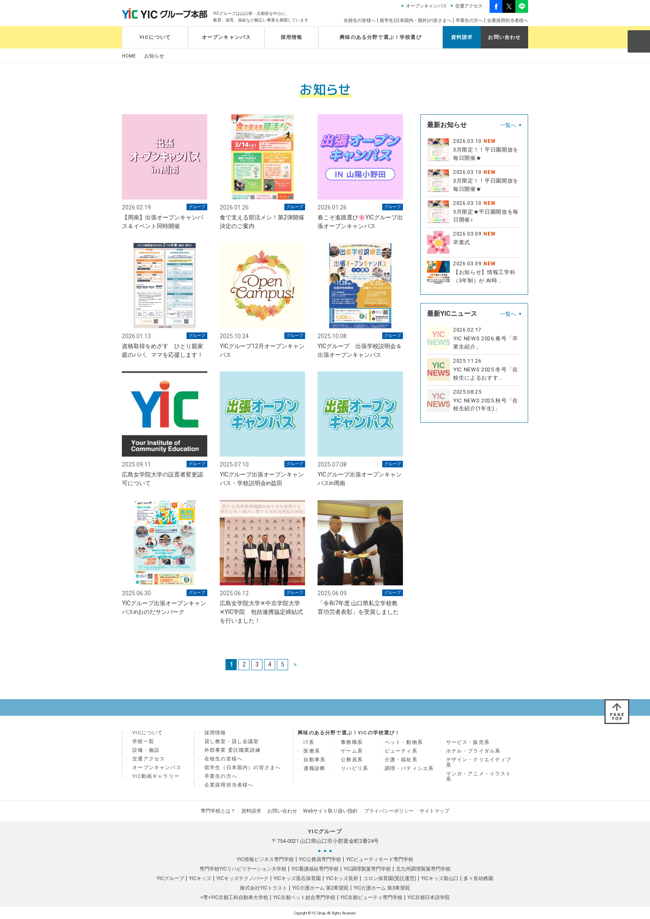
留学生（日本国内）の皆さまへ (242, 768)
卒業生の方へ (469, 20)
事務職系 (352, 743)
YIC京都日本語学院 (428, 897)
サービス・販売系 (468, 743)
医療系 (311, 751)
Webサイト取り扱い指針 (330, 811)
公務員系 (352, 760)
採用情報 (292, 37)
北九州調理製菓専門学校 (423, 868)
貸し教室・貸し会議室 (231, 742)
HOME (129, 56)
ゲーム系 (352, 751)
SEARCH (638, 41)
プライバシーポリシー (387, 811)
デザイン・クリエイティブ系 (479, 762)
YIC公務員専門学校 (320, 859)
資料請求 (462, 37)
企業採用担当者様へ (507, 20)
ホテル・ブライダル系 (473, 751)
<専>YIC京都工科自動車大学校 (234, 897)
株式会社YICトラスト (263, 887)
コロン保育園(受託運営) (389, 878)
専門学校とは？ (220, 811)
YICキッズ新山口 (439, 878)
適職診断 (314, 769)
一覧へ (508, 125)
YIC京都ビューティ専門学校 (371, 897)
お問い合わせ (504, 37)
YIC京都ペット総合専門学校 (304, 897)
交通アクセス (469, 6)
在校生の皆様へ (360, 20)
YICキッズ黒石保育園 (297, 878)
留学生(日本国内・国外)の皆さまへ (415, 20)
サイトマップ (432, 811)
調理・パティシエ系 (409, 769)
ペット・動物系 (404, 743)
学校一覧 (143, 742)
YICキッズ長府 (342, 878)
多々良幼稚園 (478, 878)
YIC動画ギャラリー (155, 776)
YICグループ (170, 878)
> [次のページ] (295, 665)
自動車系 (314, 760)
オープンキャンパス (426, 6)
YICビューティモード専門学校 (379, 859)
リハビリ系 (354, 769)
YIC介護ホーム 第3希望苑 (382, 887)
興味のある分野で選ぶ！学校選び (381, 37)
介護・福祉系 (401, 760)
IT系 (308, 743)
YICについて (155, 37)
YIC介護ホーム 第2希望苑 (320, 887)
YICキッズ (200, 878)
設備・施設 (146, 750)
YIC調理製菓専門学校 (367, 868)
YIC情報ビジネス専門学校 (265, 859)
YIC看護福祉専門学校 (315, 868)
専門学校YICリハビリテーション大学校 (242, 868)
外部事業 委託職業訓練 (232, 750)
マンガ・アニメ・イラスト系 (479, 776)
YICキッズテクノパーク (242, 878)
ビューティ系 (401, 751)
